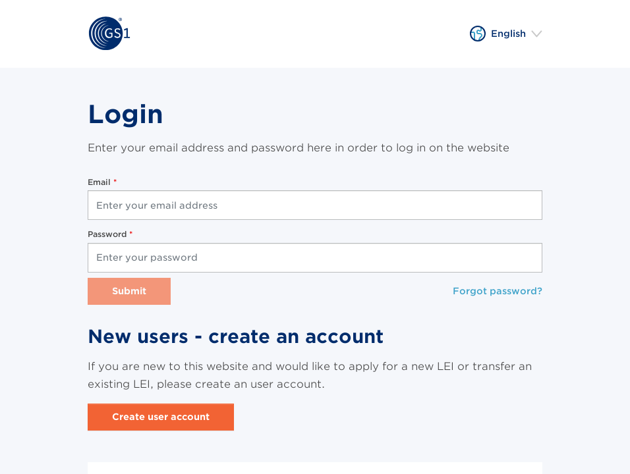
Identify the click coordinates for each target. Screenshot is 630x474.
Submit (129, 291)
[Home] (109, 34)
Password (108, 234)
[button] (506, 33)
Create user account (161, 416)
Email (100, 182)
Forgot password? (497, 291)
